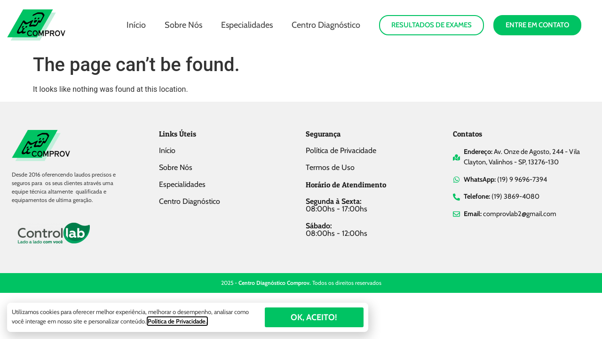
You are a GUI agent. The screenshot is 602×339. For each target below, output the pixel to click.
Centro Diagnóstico (326, 25)
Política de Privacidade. (177, 321)
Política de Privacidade (341, 150)
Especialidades (247, 25)
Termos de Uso (330, 167)
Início (136, 25)
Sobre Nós (183, 25)
